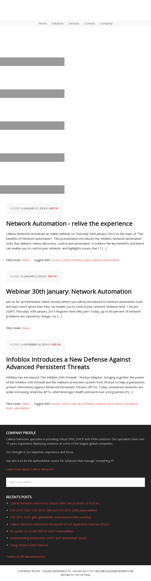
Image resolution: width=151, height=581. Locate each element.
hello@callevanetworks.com (113, 571)
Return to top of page (75, 575)
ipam (87, 260)
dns (80, 404)
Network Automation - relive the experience (69, 223)
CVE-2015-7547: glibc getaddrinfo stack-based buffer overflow (50, 517)
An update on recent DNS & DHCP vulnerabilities (42, 531)
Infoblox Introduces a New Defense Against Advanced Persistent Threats (68, 363)
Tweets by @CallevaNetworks (25, 557)
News (26, 260)
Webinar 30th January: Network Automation (69, 291)
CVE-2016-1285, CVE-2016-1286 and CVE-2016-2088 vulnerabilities (53, 510)
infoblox (77, 260)
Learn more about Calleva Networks (30, 469)
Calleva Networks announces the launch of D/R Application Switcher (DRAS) (59, 524)
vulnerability (21, 408)
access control (61, 260)
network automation (105, 260)
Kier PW (53, 208)
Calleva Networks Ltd (56, 571)
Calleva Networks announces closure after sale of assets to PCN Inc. (55, 503)
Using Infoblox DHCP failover (29, 545)
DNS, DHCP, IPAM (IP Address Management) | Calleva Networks (19, 10)
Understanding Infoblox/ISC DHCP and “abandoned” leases (48, 538)
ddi (74, 404)
